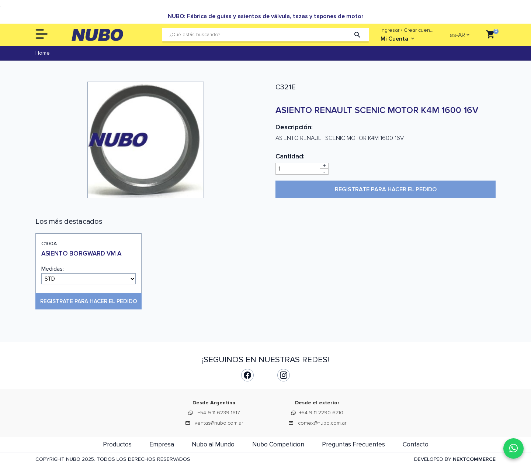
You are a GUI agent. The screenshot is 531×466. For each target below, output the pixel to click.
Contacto (415, 444)
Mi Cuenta (398, 38)
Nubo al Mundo (213, 444)
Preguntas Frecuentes (353, 444)
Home (42, 53)
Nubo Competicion (278, 444)
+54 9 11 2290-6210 (321, 413)
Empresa (161, 444)
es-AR (457, 35)
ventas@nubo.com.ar (219, 423)
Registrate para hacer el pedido (386, 189)
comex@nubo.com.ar (322, 423)
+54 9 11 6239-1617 (219, 413)
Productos (117, 444)
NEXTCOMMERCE (474, 459)
